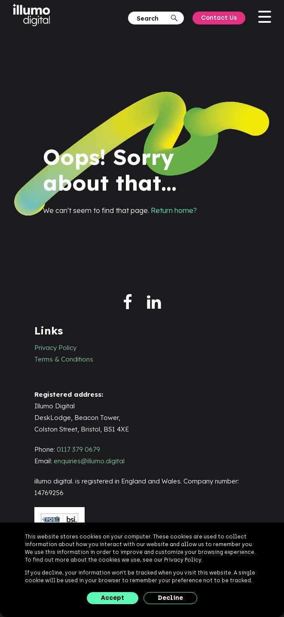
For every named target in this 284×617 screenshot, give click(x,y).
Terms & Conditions (63, 359)
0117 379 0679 (78, 449)
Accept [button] (112, 598)
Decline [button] (170, 598)
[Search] (153, 18)
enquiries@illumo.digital (89, 461)
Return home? (174, 210)
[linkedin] (154, 302)
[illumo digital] (33, 15)
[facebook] (127, 302)
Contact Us (219, 17)
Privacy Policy (55, 347)
